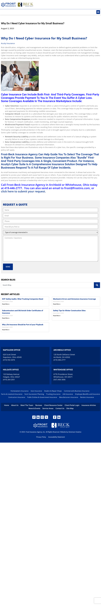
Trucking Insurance (53, 394)
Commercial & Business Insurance (76, 391)
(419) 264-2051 (9, 379)
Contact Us (60, 408)
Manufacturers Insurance (68, 397)
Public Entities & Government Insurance (42, 397)
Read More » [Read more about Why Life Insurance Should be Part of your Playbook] (6, 330)
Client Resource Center (53, 405)
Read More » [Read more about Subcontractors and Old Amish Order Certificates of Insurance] (6, 318)
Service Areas (47, 408)
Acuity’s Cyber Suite (13, 164)
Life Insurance (68, 394)
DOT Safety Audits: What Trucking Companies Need (22, 299)
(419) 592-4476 (9, 360)
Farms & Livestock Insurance (11, 394)
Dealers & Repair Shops (53, 391)
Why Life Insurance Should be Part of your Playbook (22, 324)
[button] (98, 12)
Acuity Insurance (8, 43)
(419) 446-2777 (59, 360)
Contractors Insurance (16, 397)
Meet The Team (27, 405)
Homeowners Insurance (19, 391)
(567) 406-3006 (59, 379)
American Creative (74, 432)
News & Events (34, 408)
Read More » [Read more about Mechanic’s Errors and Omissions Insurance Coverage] (57, 304)
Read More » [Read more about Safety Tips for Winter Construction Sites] (57, 316)
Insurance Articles (89, 405)
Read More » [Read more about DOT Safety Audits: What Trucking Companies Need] (6, 304)
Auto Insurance (36, 391)
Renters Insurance (87, 397)
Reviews (38, 405)
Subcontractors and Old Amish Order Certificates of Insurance (22, 311)
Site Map (70, 408)
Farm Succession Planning (34, 394)
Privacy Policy (41, 437)
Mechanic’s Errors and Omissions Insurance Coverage (74, 299)
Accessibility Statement (56, 437)
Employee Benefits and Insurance (87, 394)
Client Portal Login (72, 405)
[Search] (97, 285)
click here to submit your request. (23, 191)
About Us (14, 405)
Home (6, 405)
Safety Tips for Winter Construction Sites (69, 310)
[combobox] (47, 285)
